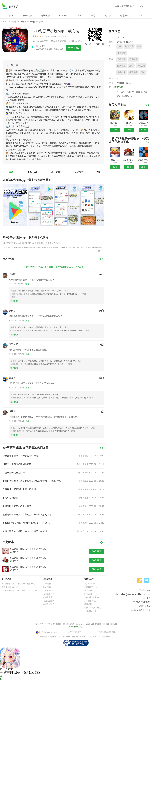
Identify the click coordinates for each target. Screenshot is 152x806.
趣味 (131, 66)
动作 (119, 46)
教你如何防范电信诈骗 (140, 610)
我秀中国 (115, 160)
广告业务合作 (48, 597)
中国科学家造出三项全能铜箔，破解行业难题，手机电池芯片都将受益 (33, 481)
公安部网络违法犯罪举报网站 (106, 632)
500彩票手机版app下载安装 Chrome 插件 (19, 590)
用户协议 (88, 590)
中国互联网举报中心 (92, 607)
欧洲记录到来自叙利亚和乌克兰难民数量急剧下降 (27, 514)
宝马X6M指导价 (10, 498)
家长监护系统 (90, 601)
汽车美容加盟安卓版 (115, 123)
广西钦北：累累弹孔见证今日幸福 (19, 489)
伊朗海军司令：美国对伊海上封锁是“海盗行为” (25, 531)
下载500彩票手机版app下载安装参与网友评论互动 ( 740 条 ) (53, 266)
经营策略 (133, 72)
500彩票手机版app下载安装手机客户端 (18, 584)
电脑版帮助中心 (91, 587)
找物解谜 (121, 59)
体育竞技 (121, 53)
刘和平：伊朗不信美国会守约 (17, 464)
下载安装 (64, 36)
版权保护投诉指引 (92, 597)
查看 (115, 129)
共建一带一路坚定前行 (14, 472)
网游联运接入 (48, 601)
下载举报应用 (90, 611)
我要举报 (88, 604)
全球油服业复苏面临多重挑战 (17, 506)
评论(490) (32, 172)
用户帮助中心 (90, 584)
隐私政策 (119, 87)
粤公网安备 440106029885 (48, 632)
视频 (98, 172)
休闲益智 (141, 66)
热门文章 (55, 172)
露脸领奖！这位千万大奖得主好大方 (20, 456)
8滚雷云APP (143, 123)
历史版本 (79, 172)
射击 (143, 72)
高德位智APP (143, 160)
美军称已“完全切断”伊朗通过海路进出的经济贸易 (27, 523)
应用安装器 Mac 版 (10, 587)
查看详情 (96, 551)
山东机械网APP (129, 160)
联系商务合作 (48, 594)
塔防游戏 (129, 46)
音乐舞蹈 (133, 59)
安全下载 (73, 47)
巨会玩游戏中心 (129, 123)
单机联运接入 (48, 604)
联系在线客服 (144, 606)
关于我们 (47, 584)
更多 (100, 250)
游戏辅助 (121, 66)
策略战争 (121, 72)
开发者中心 (48, 590)
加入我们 (47, 587)
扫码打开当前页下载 (95, 44)
